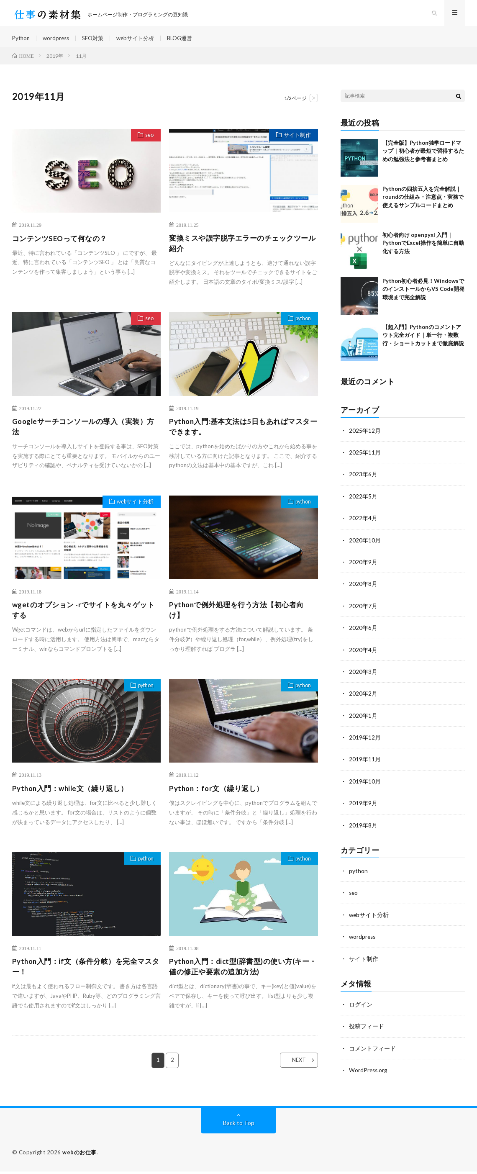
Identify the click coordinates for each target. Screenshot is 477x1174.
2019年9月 (363, 808)
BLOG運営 (189, 41)
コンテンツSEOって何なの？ (62, 245)
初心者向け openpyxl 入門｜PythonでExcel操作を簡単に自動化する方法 (423, 250)
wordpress (58, 41)
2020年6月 (363, 633)
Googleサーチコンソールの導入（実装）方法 (83, 436)
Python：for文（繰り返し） (219, 799)
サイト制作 (296, 143)
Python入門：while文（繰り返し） (73, 799)
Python (21, 41)
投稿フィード (366, 1029)
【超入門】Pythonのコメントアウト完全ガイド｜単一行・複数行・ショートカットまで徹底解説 (423, 342)
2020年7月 (363, 612)
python (301, 328)
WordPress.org (369, 1073)
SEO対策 (97, 41)
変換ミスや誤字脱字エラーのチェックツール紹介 (242, 251)
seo (148, 143)
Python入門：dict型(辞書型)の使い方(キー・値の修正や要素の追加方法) (240, 978)
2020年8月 (363, 590)
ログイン (360, 1008)
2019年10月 (365, 786)
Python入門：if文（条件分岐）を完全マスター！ (86, 978)
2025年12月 (365, 438)
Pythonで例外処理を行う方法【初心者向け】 (240, 620)
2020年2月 (363, 699)
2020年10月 (365, 546)
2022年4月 (363, 525)
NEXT (294, 1072)
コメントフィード (372, 1051)
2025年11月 (365, 459)
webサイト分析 (142, 41)
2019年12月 (365, 742)
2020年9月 (363, 568)
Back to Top (238, 1125)
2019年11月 (365, 764)
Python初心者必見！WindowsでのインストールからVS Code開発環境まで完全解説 (423, 296)
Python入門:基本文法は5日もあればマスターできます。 (243, 436)
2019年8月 (363, 829)
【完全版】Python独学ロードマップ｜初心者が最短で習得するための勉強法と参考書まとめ (423, 158)
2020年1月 (363, 720)
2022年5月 (363, 503)
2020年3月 (363, 677)
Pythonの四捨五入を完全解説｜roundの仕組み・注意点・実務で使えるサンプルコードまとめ (423, 204)
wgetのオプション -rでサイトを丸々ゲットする (83, 620)
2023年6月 (363, 481)
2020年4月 (363, 655)
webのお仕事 (79, 1155)
